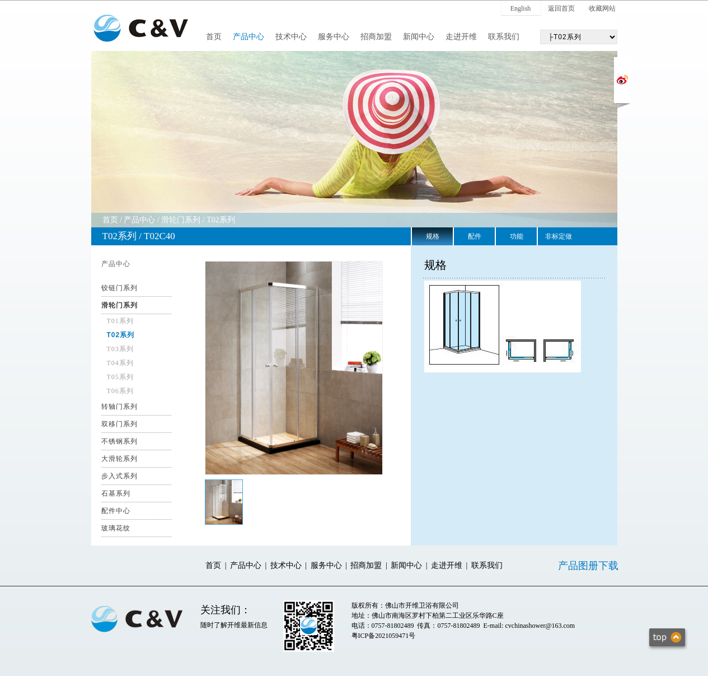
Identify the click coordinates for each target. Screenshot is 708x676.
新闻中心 (418, 36)
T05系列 (120, 377)
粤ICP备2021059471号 (383, 636)
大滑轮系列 (119, 459)
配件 (474, 236)
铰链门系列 (119, 288)
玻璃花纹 (115, 528)
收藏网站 (602, 8)
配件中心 (115, 511)
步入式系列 (119, 476)
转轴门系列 (119, 407)
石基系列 (115, 493)
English (520, 8)
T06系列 (120, 391)
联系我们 (503, 36)
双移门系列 (119, 424)
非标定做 (558, 236)
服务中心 (333, 36)
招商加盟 (376, 36)
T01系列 (120, 321)
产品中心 (248, 36)
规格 (432, 236)
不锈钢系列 (119, 441)
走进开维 (461, 36)
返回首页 (561, 8)
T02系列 (221, 220)
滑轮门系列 (180, 220)
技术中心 (291, 36)
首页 (214, 36)
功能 (516, 236)
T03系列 (120, 349)
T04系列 (120, 363)
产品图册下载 (588, 565)
